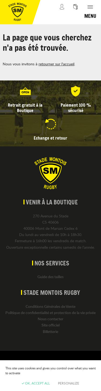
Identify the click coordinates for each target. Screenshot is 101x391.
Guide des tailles (50, 276)
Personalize (68, 383)
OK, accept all (36, 383)
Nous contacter (50, 318)
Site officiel (50, 325)
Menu (90, 15)
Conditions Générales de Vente (50, 306)
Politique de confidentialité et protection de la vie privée (50, 312)
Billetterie (50, 331)
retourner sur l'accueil (56, 63)
